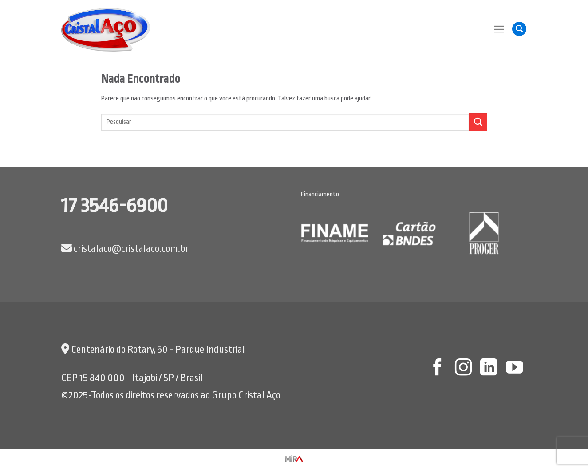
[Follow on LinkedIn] (488, 368)
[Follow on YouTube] (514, 368)
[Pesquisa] (519, 29)
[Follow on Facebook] (437, 368)
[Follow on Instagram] (462, 368)
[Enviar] (478, 122)
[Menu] (499, 29)
